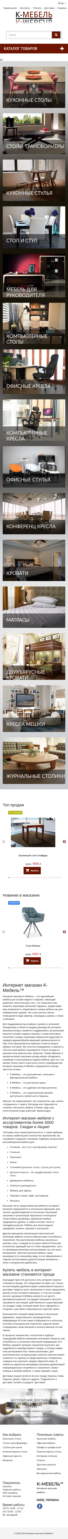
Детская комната (46, 1464)
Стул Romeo (33, 945)
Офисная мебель (46, 1443)
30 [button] (61, 877)
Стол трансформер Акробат (41, 1147)
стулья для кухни (50, 1167)
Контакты (25, 8)
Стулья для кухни (12, 1447)
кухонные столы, (31, 1167)
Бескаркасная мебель (49, 1473)
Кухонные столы (12, 1438)
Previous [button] (3, 842)
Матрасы (15, 1200)
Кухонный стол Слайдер (33, 855)
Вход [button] (60, 3)
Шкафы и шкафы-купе (49, 1447)
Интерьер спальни (47, 1456)
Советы (41, 1460)
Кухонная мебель (46, 1438)
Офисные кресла (12, 1456)
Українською (10, 8)
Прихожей (15, 1157)
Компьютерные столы (15, 1451)
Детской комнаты (19, 1172)
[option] (33, 841)
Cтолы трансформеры (15, 1443)
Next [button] (64, 842)
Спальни (14, 1152)
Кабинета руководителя (23, 1185)
